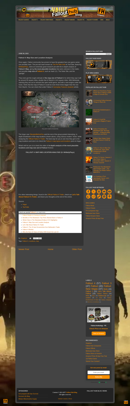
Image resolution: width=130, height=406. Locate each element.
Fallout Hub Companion (93, 346)
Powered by (99, 382)
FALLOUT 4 (59, 20)
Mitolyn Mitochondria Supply (28, 399)
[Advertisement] (65, 35)
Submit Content (62, 399)
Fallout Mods (90, 205)
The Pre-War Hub (59, 64)
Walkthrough (102, 295)
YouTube (26, 207)
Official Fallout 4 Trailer (37, 139)
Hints (87, 295)
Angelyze (89, 343)
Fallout (94, 286)
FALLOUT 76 (80, 20)
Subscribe (98, 377)
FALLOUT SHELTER (70, 20)
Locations (32, 241)
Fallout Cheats (90, 208)
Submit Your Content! (93, 361)
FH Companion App (92, 211)
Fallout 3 (106, 283)
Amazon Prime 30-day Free (95, 218)
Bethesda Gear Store (92, 213)
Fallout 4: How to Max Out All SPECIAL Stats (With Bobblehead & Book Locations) (101, 150)
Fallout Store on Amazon (94, 353)
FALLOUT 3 (35, 20)
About (108, 20)
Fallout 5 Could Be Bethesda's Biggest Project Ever (102, 121)
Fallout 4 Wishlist (28, 229)
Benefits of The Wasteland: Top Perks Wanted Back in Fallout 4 (43, 217)
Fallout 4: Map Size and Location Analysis (36, 222)
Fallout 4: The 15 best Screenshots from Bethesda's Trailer (41, 227)
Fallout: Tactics (102, 293)
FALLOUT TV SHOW (92, 20)
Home (50, 249)
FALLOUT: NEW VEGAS (46, 20)
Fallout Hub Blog (71, 392)
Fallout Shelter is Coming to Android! (34, 215)
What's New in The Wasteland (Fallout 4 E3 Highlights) (40, 220)
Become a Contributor (93, 302)
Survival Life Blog (24, 396)
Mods (105, 289)
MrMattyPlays (23, 67)
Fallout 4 (40, 71)
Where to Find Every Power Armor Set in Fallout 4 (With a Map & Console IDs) (102, 92)
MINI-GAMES (90, 203)
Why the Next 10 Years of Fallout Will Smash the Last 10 (40, 232)
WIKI (101, 20)
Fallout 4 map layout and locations (58, 141)
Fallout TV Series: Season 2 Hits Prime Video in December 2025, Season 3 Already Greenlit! (102, 160)
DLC (93, 295)
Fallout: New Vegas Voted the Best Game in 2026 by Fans (101, 140)
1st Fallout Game (91, 358)
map (37, 241)
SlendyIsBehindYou (37, 134)
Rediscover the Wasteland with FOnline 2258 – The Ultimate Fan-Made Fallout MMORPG (101, 169)
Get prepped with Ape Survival (28, 394)
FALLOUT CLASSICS (23, 20)
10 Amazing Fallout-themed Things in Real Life (102, 101)
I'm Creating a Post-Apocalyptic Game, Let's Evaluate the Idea (101, 178)
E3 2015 (99, 297)
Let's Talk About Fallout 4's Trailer (33, 225)
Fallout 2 (89, 291)
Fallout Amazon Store (93, 216)
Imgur (25, 204)
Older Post (77, 249)
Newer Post (24, 249)
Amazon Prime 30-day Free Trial (96, 356)
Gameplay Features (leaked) (63, 87)
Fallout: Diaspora (106, 300)
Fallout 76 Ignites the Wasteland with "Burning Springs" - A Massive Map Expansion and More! (101, 131)
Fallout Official (90, 348)
